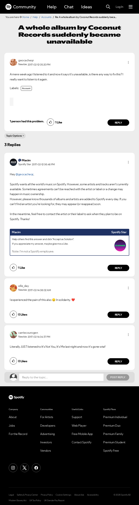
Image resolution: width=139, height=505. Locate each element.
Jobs (12, 426)
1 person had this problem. (27, 121)
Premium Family (113, 434)
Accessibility (93, 494)
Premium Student (114, 442)
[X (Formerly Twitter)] (24, 467)
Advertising (47, 434)
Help (51, 7)
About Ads (79, 494)
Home (25, 17)
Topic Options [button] (14, 136)
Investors (46, 442)
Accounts (46, 17)
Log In (119, 7)
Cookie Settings (63, 494)
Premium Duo (112, 426)
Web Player (79, 426)
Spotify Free (111, 451)
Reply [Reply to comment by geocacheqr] (118, 122)
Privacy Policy (47, 494)
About (13, 417)
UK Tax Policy (35, 500)
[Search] (108, 7)
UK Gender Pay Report (54, 500)
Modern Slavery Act (17, 500)
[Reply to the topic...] (61, 377)
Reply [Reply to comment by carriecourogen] (118, 361)
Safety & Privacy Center (27, 494)
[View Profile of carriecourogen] (28, 333)
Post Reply (117, 377)
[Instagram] (13, 467)
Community (20, 7)
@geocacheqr (24, 174)
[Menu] (131, 6)
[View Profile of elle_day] (23, 286)
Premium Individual (115, 417)
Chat (68, 7)
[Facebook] (36, 467)
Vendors (45, 451)
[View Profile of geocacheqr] (26, 60)
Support (77, 417)
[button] (128, 62)
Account (26, 88)
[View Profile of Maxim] (26, 160)
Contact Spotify (82, 442)
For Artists (46, 417)
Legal (11, 494)
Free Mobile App (82, 434)
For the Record (18, 434)
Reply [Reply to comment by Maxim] (118, 268)
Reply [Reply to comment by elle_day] (118, 314)
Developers (47, 426)
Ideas (86, 7)
